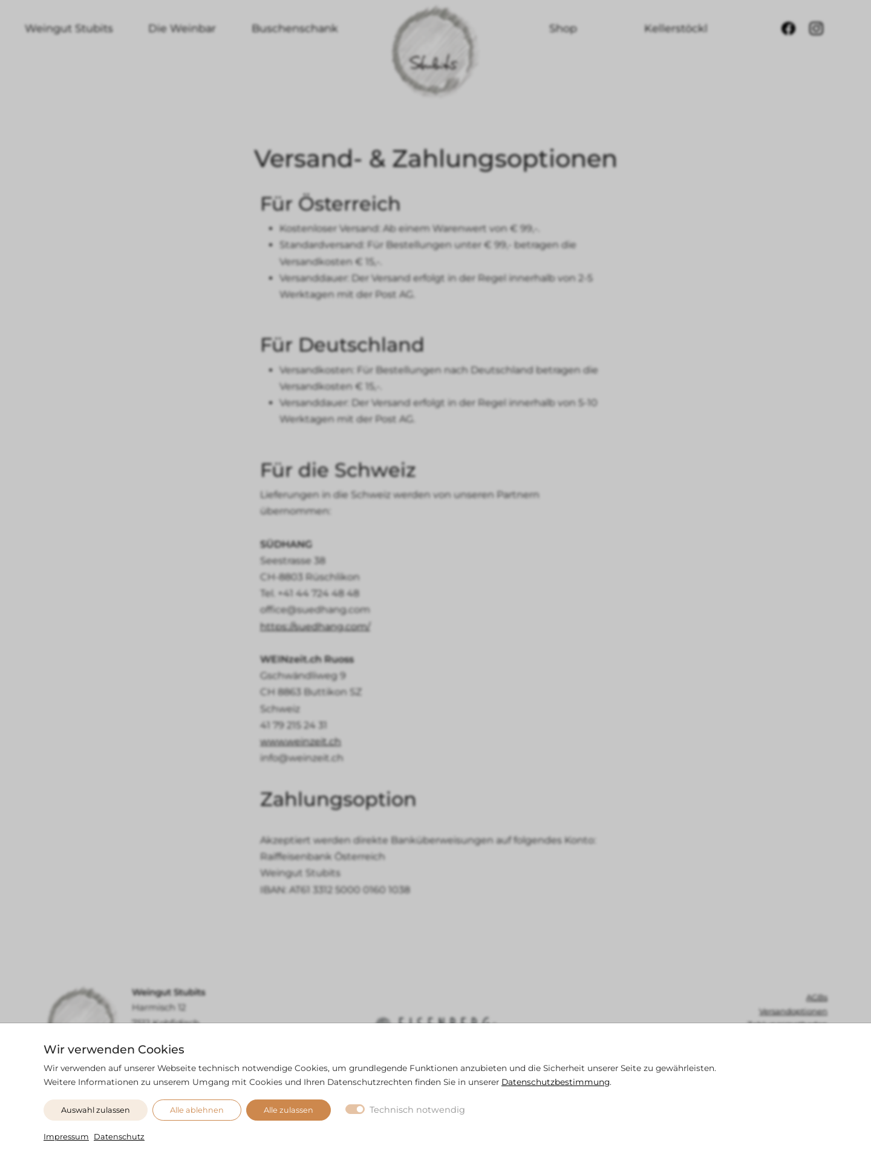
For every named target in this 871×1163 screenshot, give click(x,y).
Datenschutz (119, 1136)
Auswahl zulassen (95, 1110)
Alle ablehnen (197, 1110)
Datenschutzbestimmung (555, 1082)
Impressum (66, 1136)
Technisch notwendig (417, 1109)
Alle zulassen (288, 1110)
